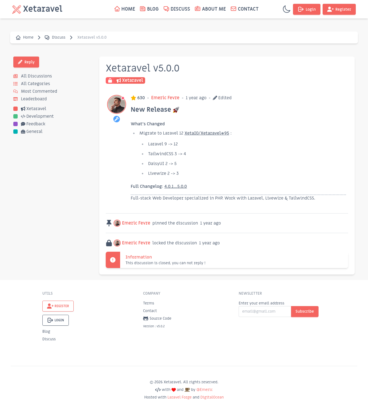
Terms (148, 303)
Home (24, 37)
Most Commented (35, 91)
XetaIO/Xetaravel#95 (207, 133)
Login (307, 9)
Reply (26, 62)
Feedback (29, 124)
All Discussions (32, 76)
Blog (46, 331)
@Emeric (204, 389)
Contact (150, 310)
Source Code (157, 318)
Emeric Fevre (165, 98)
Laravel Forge (179, 397)
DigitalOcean (212, 397)
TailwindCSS (301, 198)
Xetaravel (29, 109)
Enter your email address (261, 303)
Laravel (255, 198)
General (27, 132)
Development (33, 116)
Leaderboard (30, 99)
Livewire (274, 198)
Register (339, 9)
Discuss (54, 37)
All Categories (31, 84)
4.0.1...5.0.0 (175, 186)
